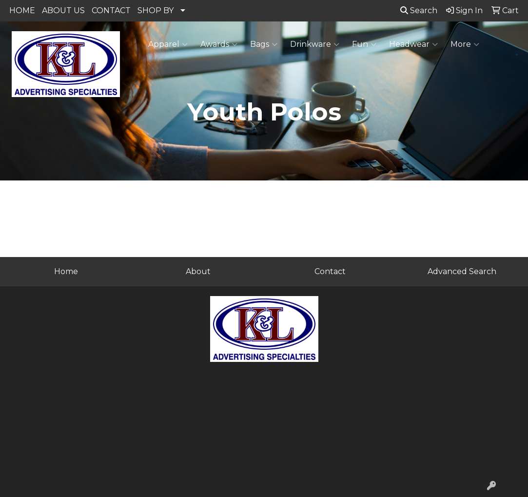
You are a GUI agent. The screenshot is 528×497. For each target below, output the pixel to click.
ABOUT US (63, 10)
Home (66, 271)
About (198, 271)
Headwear (413, 44)
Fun (364, 44)
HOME (22, 10)
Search (418, 10)
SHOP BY (155, 10)
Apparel (168, 44)
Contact (330, 271)
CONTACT (111, 10)
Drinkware (314, 44)
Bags (263, 44)
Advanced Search (462, 271)
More (464, 44)
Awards (218, 44)
